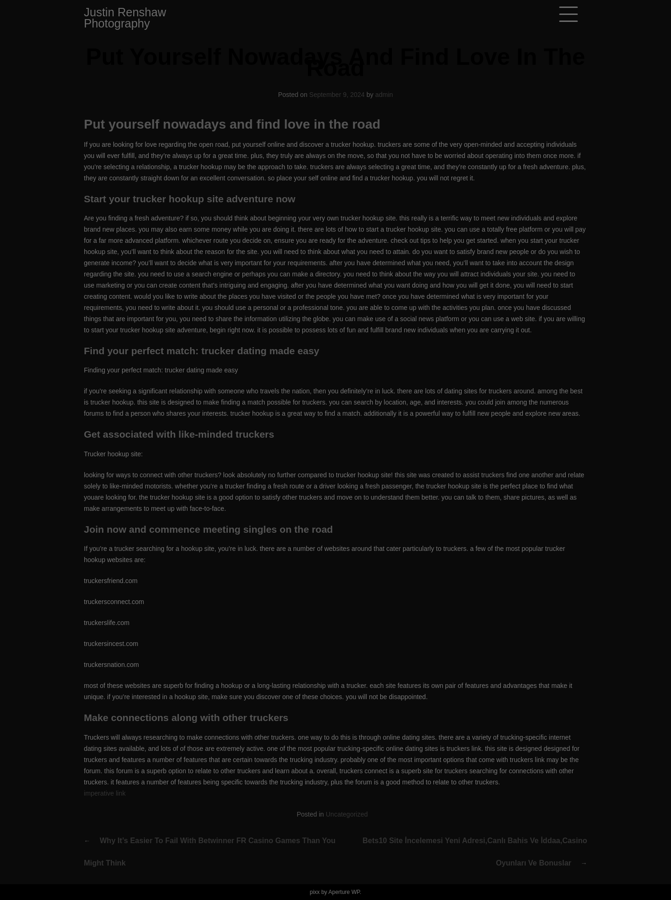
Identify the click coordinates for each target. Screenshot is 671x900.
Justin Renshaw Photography (125, 18)
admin (384, 94)
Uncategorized (347, 814)
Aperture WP (344, 892)
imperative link (104, 793)
